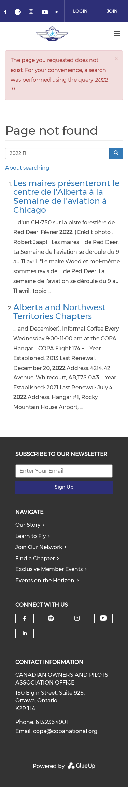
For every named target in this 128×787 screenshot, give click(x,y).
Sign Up (64, 487)
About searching (27, 168)
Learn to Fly (30, 536)
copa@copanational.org (65, 731)
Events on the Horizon (44, 580)
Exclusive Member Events (49, 569)
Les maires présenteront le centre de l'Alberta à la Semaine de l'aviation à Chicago (66, 196)
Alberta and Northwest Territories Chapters (59, 311)
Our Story (27, 525)
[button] (116, 58)
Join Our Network (38, 547)
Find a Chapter (35, 558)
